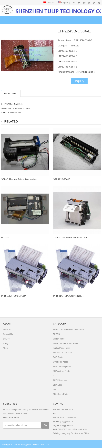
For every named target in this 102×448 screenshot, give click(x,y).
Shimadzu (57, 385)
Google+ (84, 2)
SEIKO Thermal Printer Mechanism (68, 329)
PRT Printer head (60, 380)
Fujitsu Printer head (61, 348)
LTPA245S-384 (14, 112)
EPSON (56, 334)
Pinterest (94, 2)
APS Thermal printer (62, 366)
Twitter (79, 2)
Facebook (74, 2)
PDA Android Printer (62, 371)
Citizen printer (59, 339)
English (63, 2)
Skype (99, 2)
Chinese (48, 2)
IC (54, 376)
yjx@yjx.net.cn (66, 421)
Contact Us (8, 334)
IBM (54, 389)
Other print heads (60, 362)
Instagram (89, 2)
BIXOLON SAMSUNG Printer (66, 343)
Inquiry (79, 81)
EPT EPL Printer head (62, 353)
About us (7, 329)
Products (74, 45)
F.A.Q (5, 343)
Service (6, 339)
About (5, 348)
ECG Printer (58, 357)
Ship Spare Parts (60, 394)
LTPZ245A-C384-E (21, 109)
